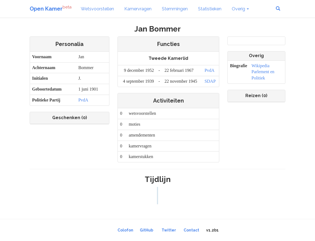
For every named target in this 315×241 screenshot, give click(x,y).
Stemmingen (175, 8)
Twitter (169, 230)
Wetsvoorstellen (97, 8)
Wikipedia (261, 65)
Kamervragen (138, 8)
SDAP (210, 81)
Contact (191, 230)
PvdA (83, 100)
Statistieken (209, 8)
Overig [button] (240, 8)
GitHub (146, 230)
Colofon (125, 230)
